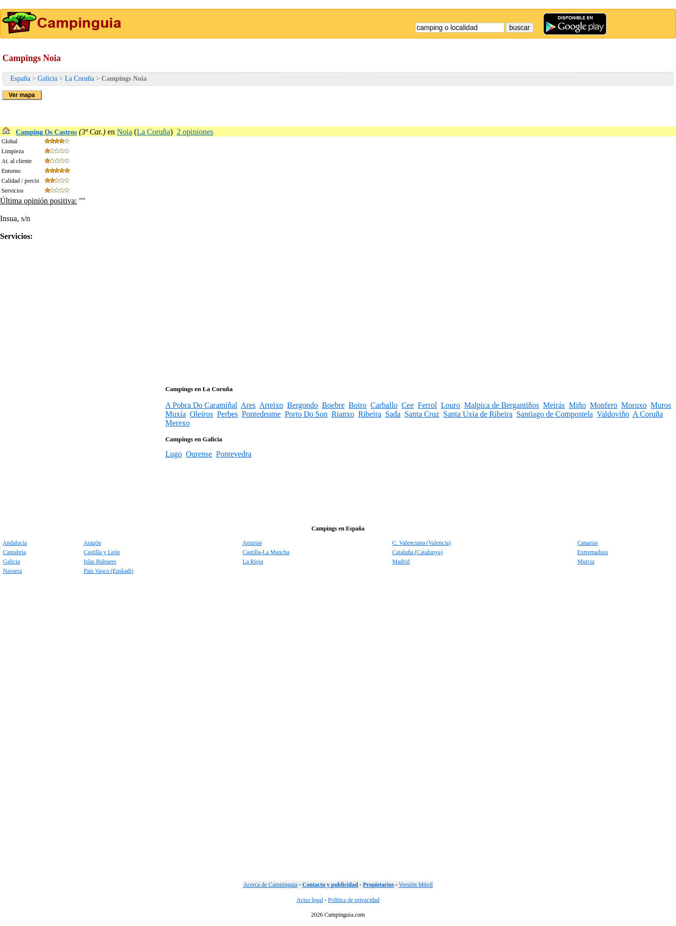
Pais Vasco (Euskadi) (108, 570)
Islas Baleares (100, 561)
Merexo (177, 423)
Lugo (173, 454)
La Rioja (253, 561)
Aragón (92, 542)
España (20, 78)
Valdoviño (613, 414)
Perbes (227, 414)
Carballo (384, 405)
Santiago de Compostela (555, 414)
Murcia (585, 561)
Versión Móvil (416, 884)
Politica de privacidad (354, 899)
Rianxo (343, 414)
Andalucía (14, 542)
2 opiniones (195, 132)
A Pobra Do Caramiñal (201, 405)
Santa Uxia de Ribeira (478, 414)
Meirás (554, 405)
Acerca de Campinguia (270, 884)
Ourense (199, 454)
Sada (392, 414)
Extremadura (592, 552)
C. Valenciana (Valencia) (421, 542)
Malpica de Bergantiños (501, 405)
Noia (124, 132)
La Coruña (79, 78)
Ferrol (427, 405)
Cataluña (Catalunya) (417, 552)
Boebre (333, 405)
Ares (248, 405)
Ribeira (369, 414)
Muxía (175, 414)
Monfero (603, 405)
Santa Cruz (421, 414)
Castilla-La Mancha (266, 552)
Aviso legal (310, 899)
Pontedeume (261, 414)
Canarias (587, 542)
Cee (407, 405)
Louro (450, 405)
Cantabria (14, 552)
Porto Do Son (306, 414)
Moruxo (634, 405)
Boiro (358, 405)
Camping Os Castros (46, 132)
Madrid (400, 561)
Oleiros (201, 414)
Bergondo (302, 405)
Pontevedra (233, 454)
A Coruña (648, 414)
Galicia (47, 78)
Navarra (12, 570)
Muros (660, 405)
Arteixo (271, 405)
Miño (577, 405)
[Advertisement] (295, 310)
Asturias (252, 542)
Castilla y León (102, 552)
